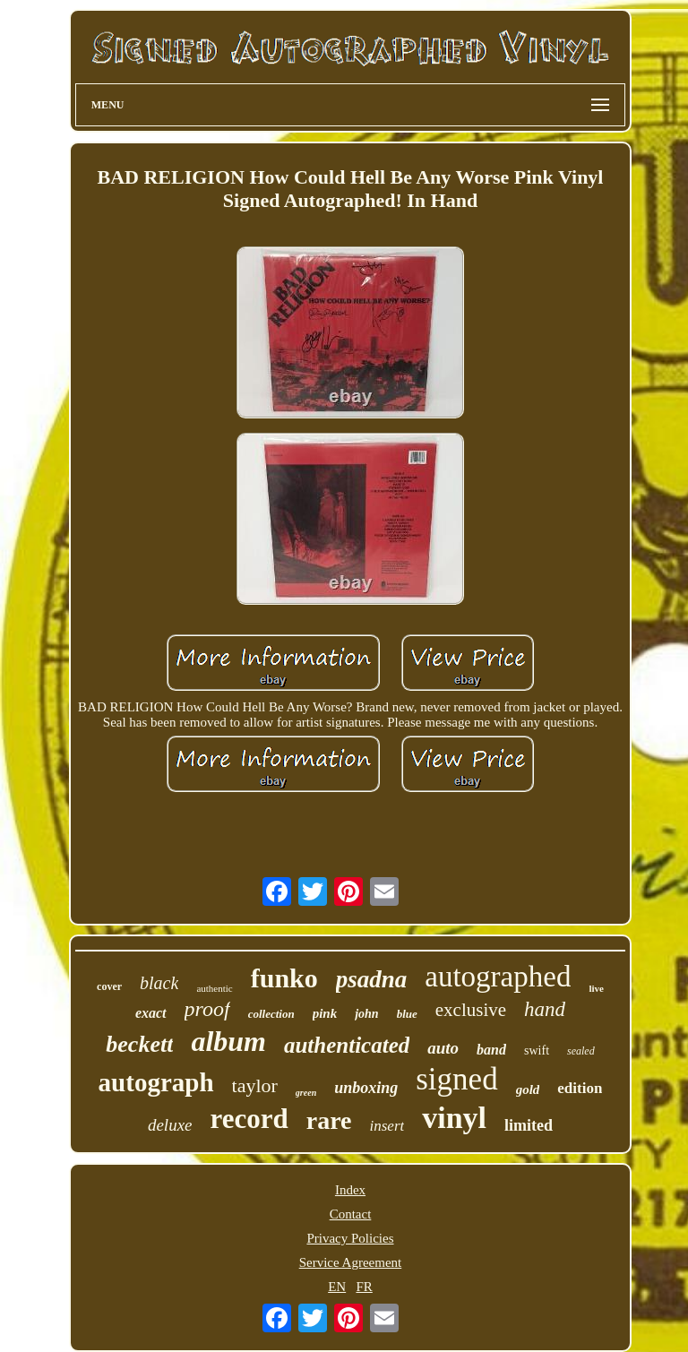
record (249, 1118)
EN (337, 1286)
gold (528, 1089)
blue (407, 1013)
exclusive (470, 1009)
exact (151, 1012)
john (366, 1013)
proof (207, 1008)
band (491, 1049)
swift (536, 1050)
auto (443, 1047)
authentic (214, 988)
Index (350, 1190)
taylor (255, 1085)
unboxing (366, 1088)
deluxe (170, 1124)
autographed (498, 976)
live (596, 988)
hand (544, 1009)
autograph (156, 1082)
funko (284, 978)
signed (456, 1079)
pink (325, 1013)
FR (364, 1286)
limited (528, 1125)
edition (579, 1088)
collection (271, 1013)
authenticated (346, 1045)
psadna (372, 979)
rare (329, 1120)
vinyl (454, 1117)
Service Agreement (350, 1262)
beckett (139, 1044)
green (306, 1093)
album (228, 1041)
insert (387, 1125)
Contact (351, 1214)
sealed (581, 1051)
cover (109, 986)
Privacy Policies (349, 1238)
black (159, 983)
